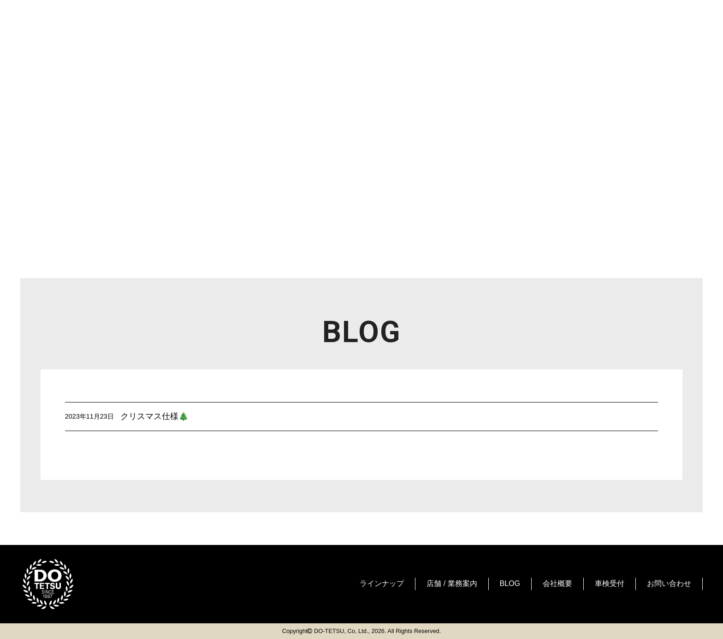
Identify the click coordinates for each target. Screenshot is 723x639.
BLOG (510, 583)
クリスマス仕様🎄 (154, 416)
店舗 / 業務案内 (452, 583)
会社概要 (557, 583)
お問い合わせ (669, 583)
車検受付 (609, 583)
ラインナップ (382, 583)
